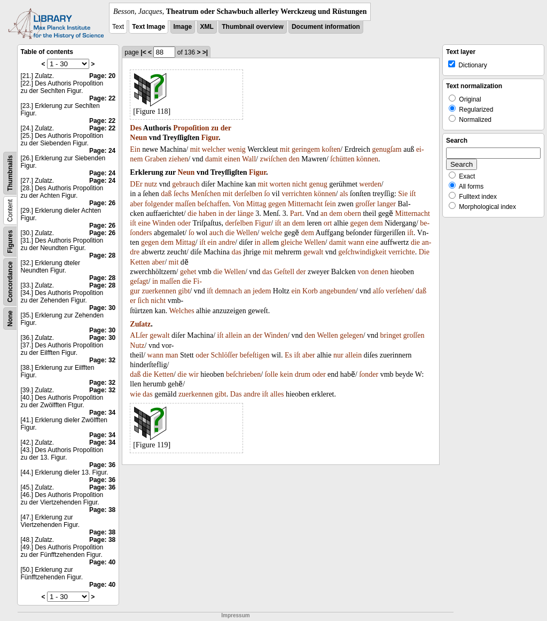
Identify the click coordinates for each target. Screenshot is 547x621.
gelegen (351, 335)
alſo (378, 291)
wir (194, 374)
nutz (150, 184)
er (133, 301)
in (221, 213)
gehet (188, 272)
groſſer (365, 204)
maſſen (185, 204)
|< (143, 52)
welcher (213, 149)
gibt (184, 291)
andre (226, 242)
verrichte (401, 252)
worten (280, 184)
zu (214, 128)
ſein (330, 204)
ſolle (271, 374)
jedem (262, 291)
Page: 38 (102, 510)
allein (233, 335)
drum (303, 374)
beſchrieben (243, 374)
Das (236, 394)
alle (267, 242)
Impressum (235, 615)
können (367, 159)
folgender (159, 204)
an (324, 213)
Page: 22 (102, 98)
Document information (326, 26)
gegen (277, 204)
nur (338, 355)
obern (352, 213)
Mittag (256, 204)
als (344, 194)
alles (277, 394)
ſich (143, 301)
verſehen (398, 291)
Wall (249, 159)
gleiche (291, 242)
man (171, 355)
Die (424, 252)
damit (213, 159)
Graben (156, 159)
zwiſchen (273, 159)
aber (136, 204)
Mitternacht (305, 204)
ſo (267, 194)
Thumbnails (10, 173)
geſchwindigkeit (362, 252)
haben (207, 213)
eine (144, 223)
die (192, 213)
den (294, 159)
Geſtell (284, 272)
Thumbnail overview (252, 26)
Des (136, 128)
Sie (403, 194)
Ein (135, 149)
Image (183, 26)
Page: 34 (102, 412)
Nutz (137, 345)
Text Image (148, 26)
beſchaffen (213, 204)
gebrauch (185, 184)
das (236, 252)
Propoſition (191, 128)
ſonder (368, 374)
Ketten (140, 262)
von (363, 272)
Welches (181, 311)
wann (356, 242)
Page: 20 (102, 76)
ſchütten (342, 159)
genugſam (386, 149)
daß (166, 194)
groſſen (414, 335)
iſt (413, 194)
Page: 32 (102, 360)
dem (335, 213)
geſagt (139, 281)
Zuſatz (140, 324)
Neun (138, 138)
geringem (306, 149)
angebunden (337, 291)
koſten (331, 149)
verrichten (297, 194)
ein (211, 242)
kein (286, 374)
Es (288, 355)
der (226, 128)
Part (296, 213)
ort (328, 223)
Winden (164, 223)
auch (216, 233)
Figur (209, 138)
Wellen (246, 233)
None (10, 318)
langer (386, 204)
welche (272, 233)
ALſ (136, 335)
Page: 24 (102, 150)
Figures (10, 241)
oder (184, 223)
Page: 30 (102, 308)
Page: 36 (102, 465)
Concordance (10, 281)
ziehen (179, 159)
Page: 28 (102, 255)
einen (232, 159)
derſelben (248, 194)
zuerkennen (159, 291)
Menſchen (206, 194)
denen (379, 272)
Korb (310, 291)
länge (245, 213)
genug (318, 184)
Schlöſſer (224, 355)
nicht (299, 184)
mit (195, 149)
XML (207, 26)
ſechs (181, 194)
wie (135, 394)
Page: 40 (102, 562)
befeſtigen (255, 355)
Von (238, 204)
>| (205, 52)
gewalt (313, 252)
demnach (228, 291)
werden (370, 184)
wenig (237, 149)
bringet (391, 335)
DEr (136, 184)
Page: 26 (102, 203)
